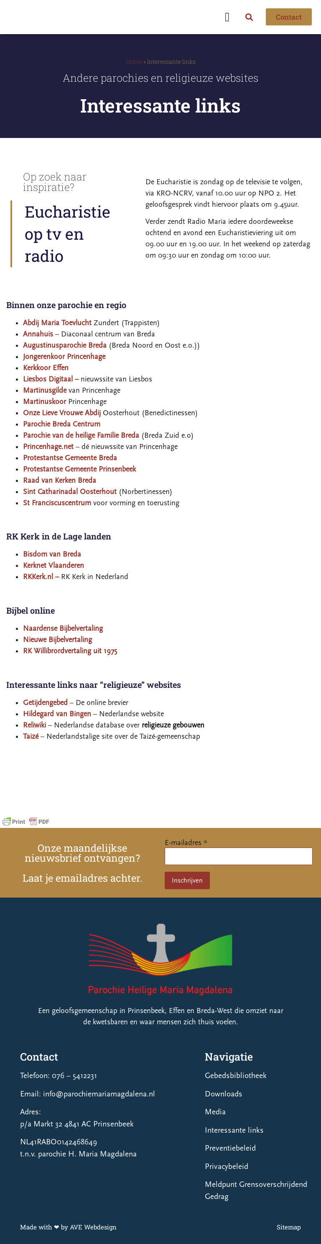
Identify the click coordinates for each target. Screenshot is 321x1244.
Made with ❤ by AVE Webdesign (68, 1227)
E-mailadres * (186, 842)
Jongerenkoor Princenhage (64, 356)
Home (134, 61)
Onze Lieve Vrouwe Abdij (62, 413)
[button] (227, 17)
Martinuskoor (44, 401)
